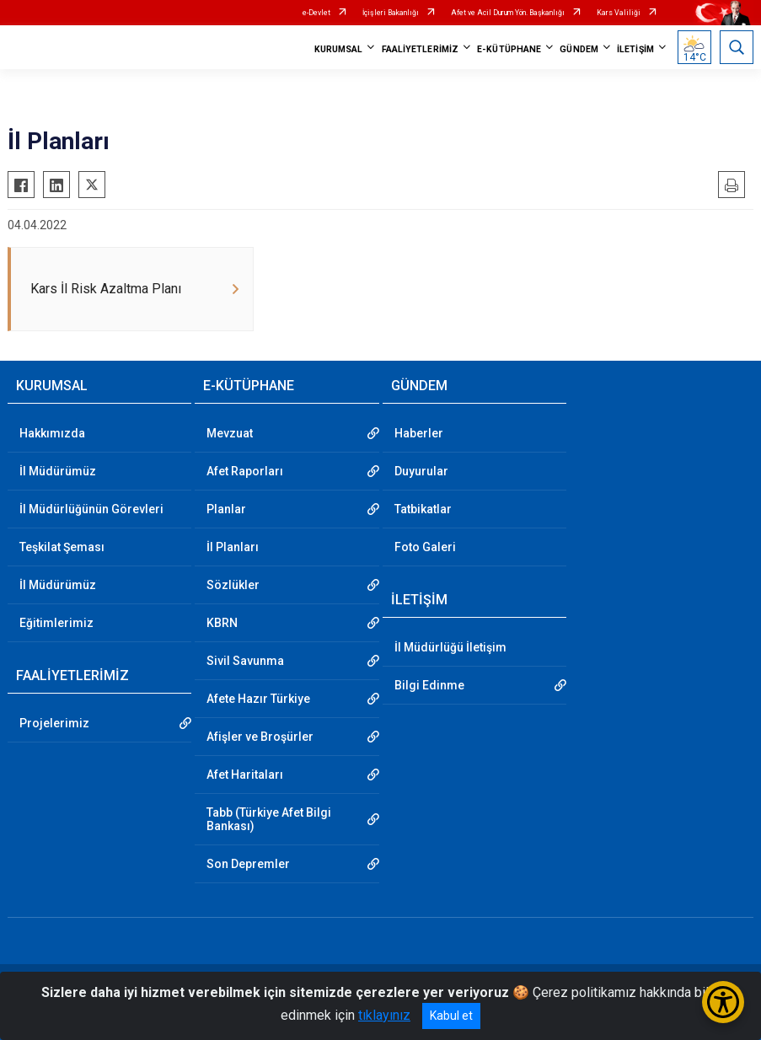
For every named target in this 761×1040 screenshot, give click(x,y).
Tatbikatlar (423, 509)
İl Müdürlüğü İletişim (450, 647)
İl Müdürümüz (57, 471)
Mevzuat (229, 433)
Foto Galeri (425, 547)
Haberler (418, 433)
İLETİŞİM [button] (635, 49)
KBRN (222, 623)
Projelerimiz (54, 723)
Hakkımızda (52, 433)
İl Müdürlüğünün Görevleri (91, 509)
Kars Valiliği (618, 12)
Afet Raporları (244, 471)
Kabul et (451, 1015)
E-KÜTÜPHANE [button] (509, 49)
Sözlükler (233, 585)
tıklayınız (384, 1015)
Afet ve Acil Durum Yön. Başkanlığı (508, 12)
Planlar (226, 509)
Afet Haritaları (244, 774)
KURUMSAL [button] (338, 49)
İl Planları (232, 547)
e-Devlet (316, 12)
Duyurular (421, 471)
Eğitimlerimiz (56, 623)
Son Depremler (248, 864)
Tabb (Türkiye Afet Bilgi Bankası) (268, 819)
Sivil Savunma (245, 660)
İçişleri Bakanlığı (390, 12)
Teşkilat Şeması (62, 547)
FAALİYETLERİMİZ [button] (420, 49)
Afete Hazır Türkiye (258, 698)
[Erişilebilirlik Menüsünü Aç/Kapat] (723, 1002)
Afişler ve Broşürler (260, 736)
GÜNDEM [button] (579, 49)
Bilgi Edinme (429, 685)
